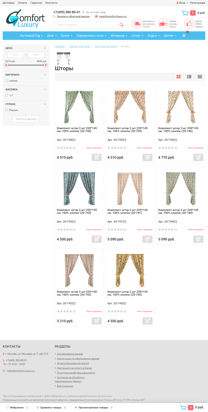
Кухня (65, 35)
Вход (181, 2)
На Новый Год (30, 35)
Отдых (152, 35)
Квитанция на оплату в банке (74, 367)
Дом (50, 35)
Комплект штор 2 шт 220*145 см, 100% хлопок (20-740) (178, 211)
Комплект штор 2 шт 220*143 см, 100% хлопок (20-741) (127, 211)
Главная (60, 46)
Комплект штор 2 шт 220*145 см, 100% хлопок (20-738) (77, 129)
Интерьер (118, 35)
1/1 (9, 95)
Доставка (9, 2)
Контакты (52, 2)
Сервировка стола (90, 35)
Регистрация (197, 2)
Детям (169, 35)
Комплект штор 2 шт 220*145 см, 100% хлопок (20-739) (127, 129)
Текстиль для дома (105, 46)
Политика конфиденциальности (76, 372)
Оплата (22, 2)
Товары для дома (79, 46)
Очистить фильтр (26, 119)
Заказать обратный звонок (73, 16)
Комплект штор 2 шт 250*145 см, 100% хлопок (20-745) (127, 293)
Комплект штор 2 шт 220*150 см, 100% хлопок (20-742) (77, 293)
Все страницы (65, 385)
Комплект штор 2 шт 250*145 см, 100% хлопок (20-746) (178, 129)
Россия (11, 110)
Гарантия (36, 2)
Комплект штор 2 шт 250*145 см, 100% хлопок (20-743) (77, 211)
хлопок (11, 80)
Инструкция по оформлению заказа (78, 358)
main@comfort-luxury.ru (113, 16)
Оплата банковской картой (73, 363)
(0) (66, 148)
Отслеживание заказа (70, 353)
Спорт (136, 35)
